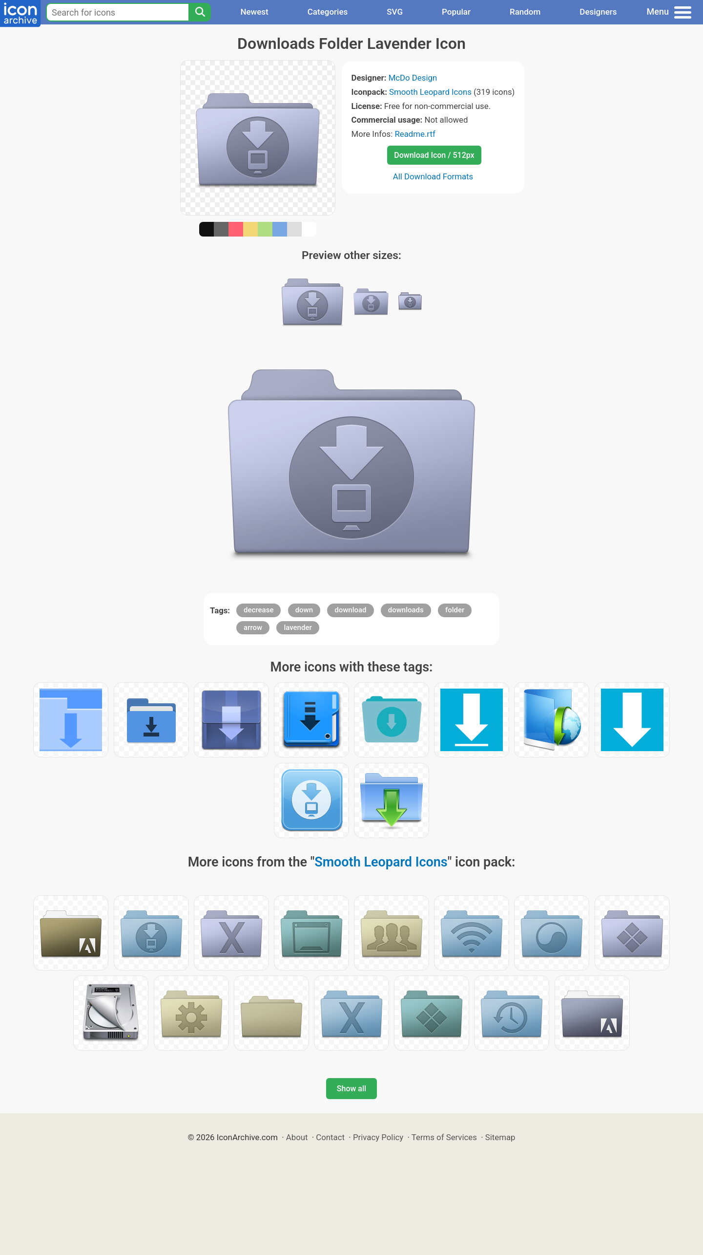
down (304, 610)
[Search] (199, 12)
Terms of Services (444, 1137)
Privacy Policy (378, 1137)
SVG (395, 12)
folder (454, 610)
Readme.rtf (414, 134)
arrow (253, 627)
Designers (598, 12)
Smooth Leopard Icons (430, 92)
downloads (406, 610)
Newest (254, 12)
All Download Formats (433, 176)
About (297, 1137)
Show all (351, 1088)
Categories (328, 12)
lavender (297, 627)
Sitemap (500, 1137)
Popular (456, 12)
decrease (258, 610)
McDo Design (413, 78)
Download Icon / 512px (434, 155)
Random (525, 12)
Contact (330, 1137)
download (350, 610)
